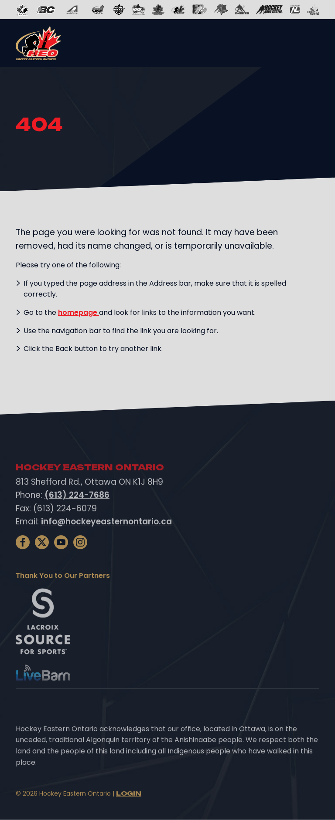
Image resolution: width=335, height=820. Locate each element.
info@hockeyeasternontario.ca (106, 542)
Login (128, 813)
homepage (78, 312)
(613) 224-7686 (76, 515)
